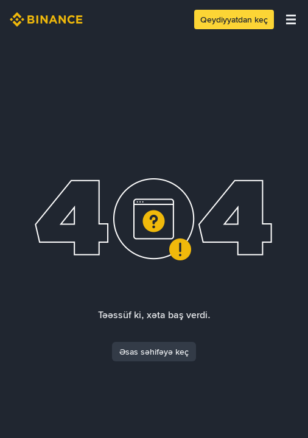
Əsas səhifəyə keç (154, 351)
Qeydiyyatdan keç (234, 19)
